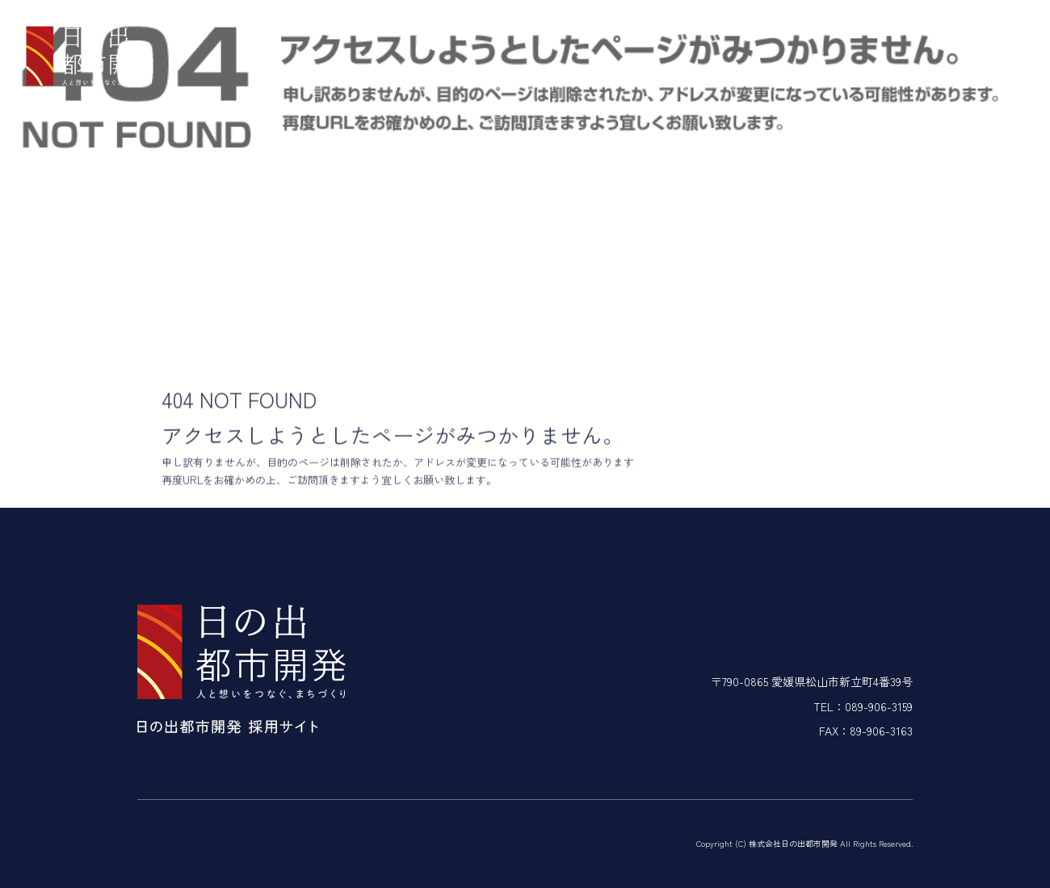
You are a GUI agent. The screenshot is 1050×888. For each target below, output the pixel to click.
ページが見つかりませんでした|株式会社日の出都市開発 (129, 12)
